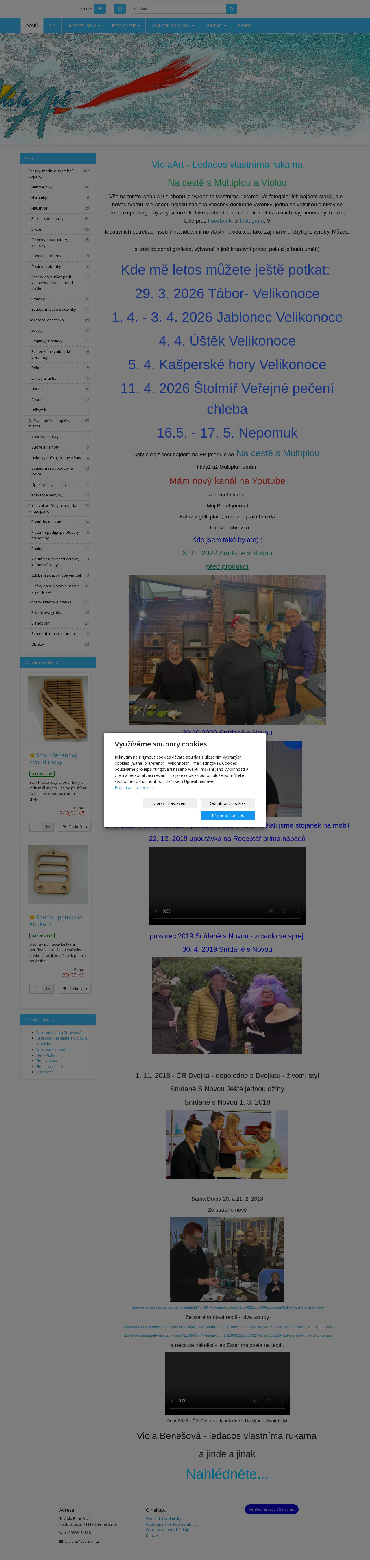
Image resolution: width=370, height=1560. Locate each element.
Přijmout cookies (233, 809)
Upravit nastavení (138, 809)
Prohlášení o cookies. (135, 793)
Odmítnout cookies (186, 809)
